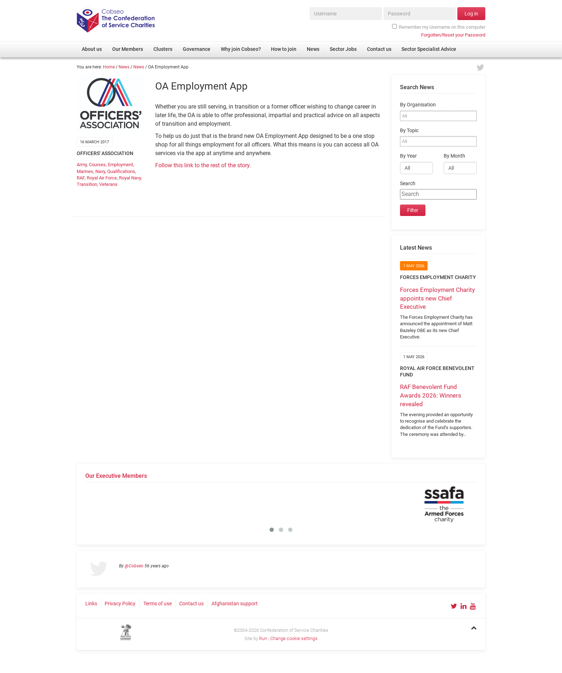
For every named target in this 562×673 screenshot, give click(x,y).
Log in (471, 13)
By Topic (409, 131)
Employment (120, 164)
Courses (97, 164)
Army (82, 164)
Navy (100, 171)
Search (407, 184)
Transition (87, 184)
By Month (454, 156)
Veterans (108, 184)
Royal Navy (130, 178)
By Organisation (418, 105)
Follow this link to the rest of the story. (203, 165)
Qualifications (121, 171)
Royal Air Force (102, 178)
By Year (408, 156)
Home (109, 66)
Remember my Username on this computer (438, 27)
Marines (85, 171)
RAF (81, 178)
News (124, 66)
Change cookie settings (294, 638)
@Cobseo (134, 565)
